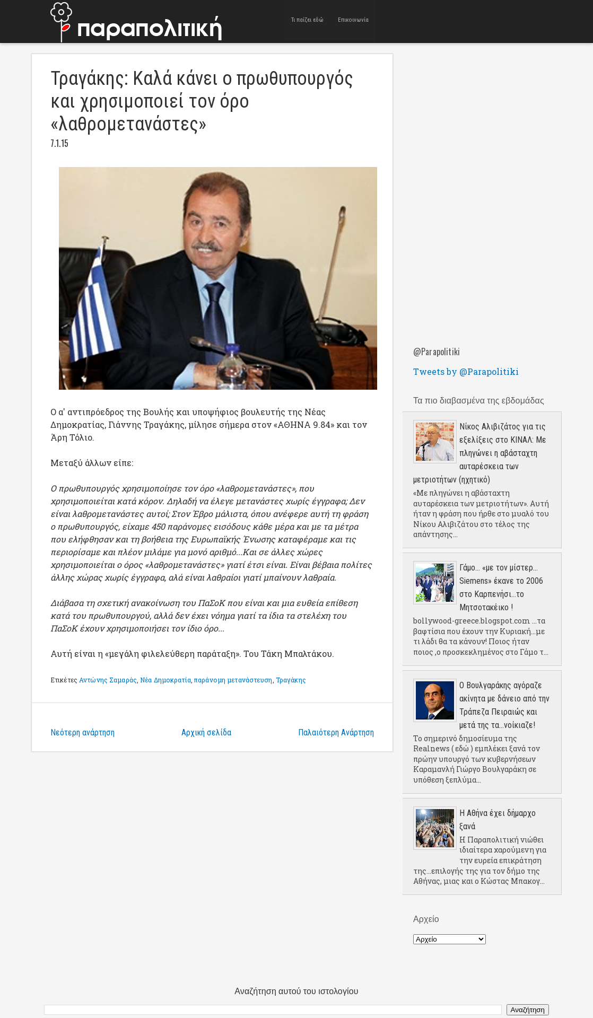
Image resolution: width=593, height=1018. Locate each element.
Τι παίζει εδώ (307, 20)
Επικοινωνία (353, 20)
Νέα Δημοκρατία (165, 679)
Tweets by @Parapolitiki (466, 371)
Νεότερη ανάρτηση (82, 732)
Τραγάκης (291, 679)
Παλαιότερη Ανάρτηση (336, 732)
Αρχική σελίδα (206, 732)
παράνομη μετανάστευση (233, 679)
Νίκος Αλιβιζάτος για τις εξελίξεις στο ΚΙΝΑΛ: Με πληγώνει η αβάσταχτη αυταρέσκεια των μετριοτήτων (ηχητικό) (479, 453)
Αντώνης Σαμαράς (108, 679)
